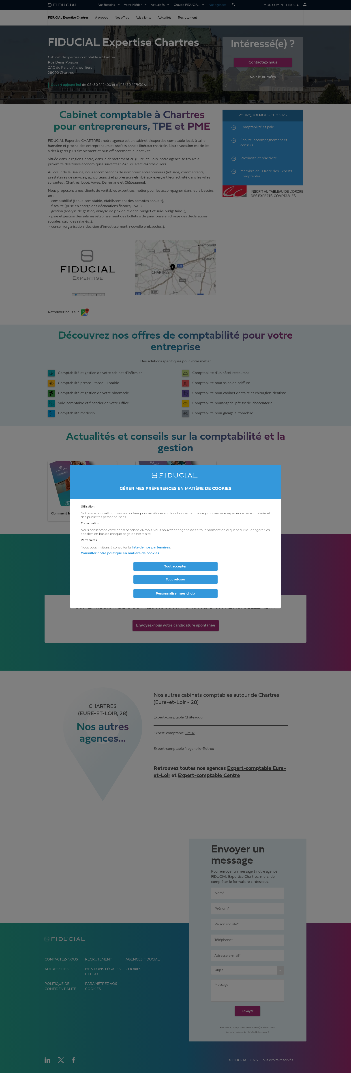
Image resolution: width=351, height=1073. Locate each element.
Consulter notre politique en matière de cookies (120, 553)
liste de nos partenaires (151, 547)
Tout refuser (175, 579)
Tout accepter (175, 566)
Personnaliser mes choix (175, 593)
